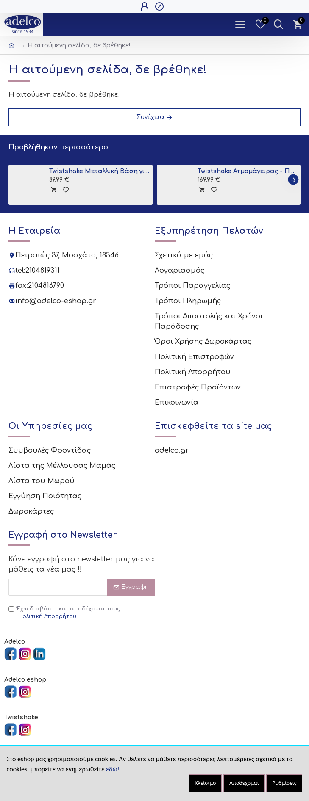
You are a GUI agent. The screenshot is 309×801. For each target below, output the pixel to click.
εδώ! (113, 769)
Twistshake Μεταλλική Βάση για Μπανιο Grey (99, 171)
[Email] (81, 587)
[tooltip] (53, 189)
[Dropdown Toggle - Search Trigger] (278, 24)
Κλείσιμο (205, 783)
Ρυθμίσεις (284, 783)
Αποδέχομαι (244, 783)
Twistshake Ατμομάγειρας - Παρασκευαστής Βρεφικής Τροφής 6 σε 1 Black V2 (248, 171)
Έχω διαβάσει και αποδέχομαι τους (64, 613)
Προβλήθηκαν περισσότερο (58, 147)
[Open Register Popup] (160, 6)
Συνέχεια (150, 117)
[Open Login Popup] (145, 6)
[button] (293, 179)
